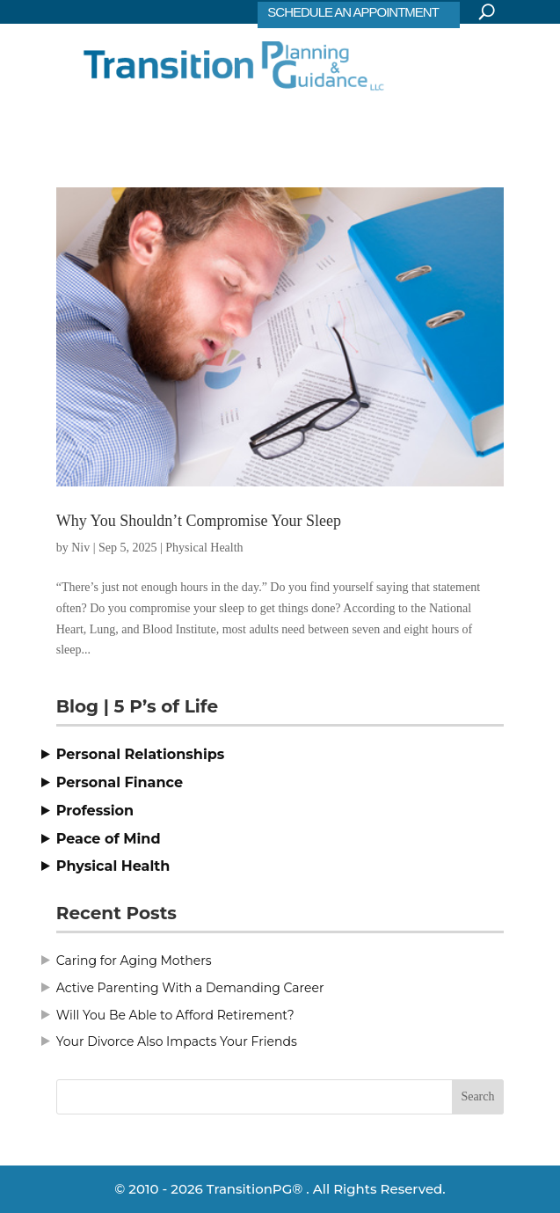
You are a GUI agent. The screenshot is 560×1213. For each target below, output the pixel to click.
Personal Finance (119, 782)
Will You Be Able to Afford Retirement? (175, 1015)
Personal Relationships (140, 754)
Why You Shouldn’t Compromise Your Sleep (198, 521)
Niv (80, 547)
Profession (95, 810)
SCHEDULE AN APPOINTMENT (353, 11)
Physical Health (204, 547)
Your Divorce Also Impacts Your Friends (176, 1041)
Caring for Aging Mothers (134, 960)
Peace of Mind (108, 838)
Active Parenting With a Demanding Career (190, 988)
